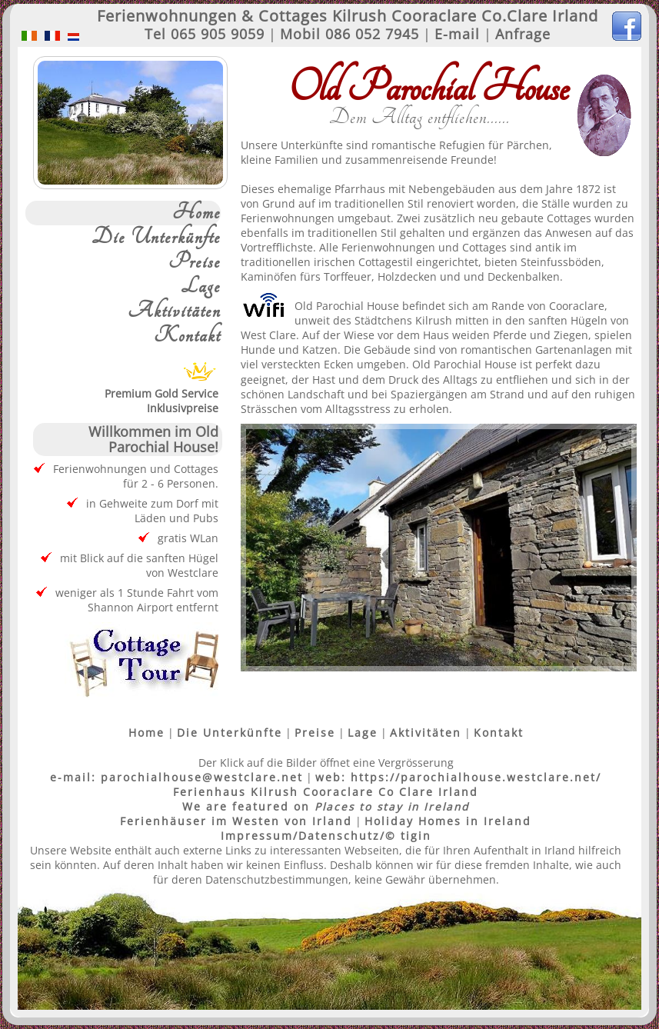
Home (196, 213)
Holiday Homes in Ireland (447, 821)
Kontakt (187, 336)
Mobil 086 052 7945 (349, 34)
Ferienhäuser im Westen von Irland (236, 821)
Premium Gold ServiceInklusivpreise (161, 393)
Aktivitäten (174, 311)
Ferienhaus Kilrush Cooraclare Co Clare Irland (325, 791)
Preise (194, 262)
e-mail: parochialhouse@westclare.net (176, 777)
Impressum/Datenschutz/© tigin (326, 835)
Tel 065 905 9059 (205, 34)
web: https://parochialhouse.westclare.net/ (458, 777)
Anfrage (523, 34)
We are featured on (325, 806)
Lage (201, 287)
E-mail (457, 34)
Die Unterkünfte (156, 237)
